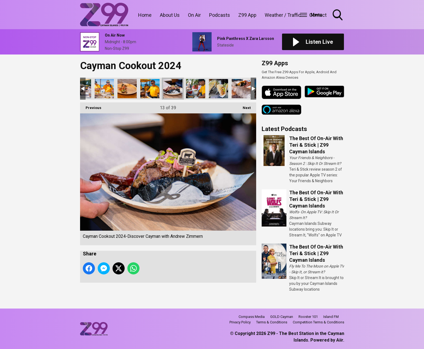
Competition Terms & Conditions (318, 322)
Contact (318, 15)
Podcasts (219, 15)
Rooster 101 (308, 317)
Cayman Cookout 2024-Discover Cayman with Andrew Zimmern (104, 88)
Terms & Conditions (271, 322)
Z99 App (247, 15)
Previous (90, 106)
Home (145, 15)
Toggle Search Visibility (338, 15)
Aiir (339, 340)
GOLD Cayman (281, 317)
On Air (194, 15)
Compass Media (252, 317)
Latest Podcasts (284, 129)
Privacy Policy (240, 322)
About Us (170, 15)
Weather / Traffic (283, 15)
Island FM (331, 317)
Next (244, 106)
